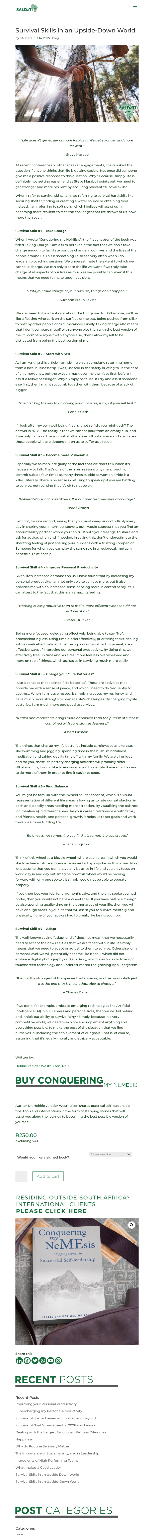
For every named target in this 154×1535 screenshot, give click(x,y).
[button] (131, 1225)
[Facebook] (27, 1360)
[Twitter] (34, 1360)
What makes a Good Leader (38, 1467)
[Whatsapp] (42, 1360)
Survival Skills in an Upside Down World (47, 1474)
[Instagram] (58, 1360)
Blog (55, 38)
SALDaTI (26, 38)
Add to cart (48, 1176)
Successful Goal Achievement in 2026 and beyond (55, 1425)
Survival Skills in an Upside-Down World (47, 1482)
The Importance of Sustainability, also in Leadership (57, 1453)
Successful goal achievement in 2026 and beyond (55, 1418)
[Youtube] (50, 1360)
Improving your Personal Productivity (46, 1404)
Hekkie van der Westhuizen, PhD (42, 1066)
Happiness (24, 1439)
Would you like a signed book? (43, 1157)
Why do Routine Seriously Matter (42, 1446)
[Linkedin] (19, 1360)
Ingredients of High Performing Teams (46, 1460)
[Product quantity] (21, 1176)
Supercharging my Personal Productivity (48, 1411)
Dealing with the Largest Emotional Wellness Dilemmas (60, 1432)
